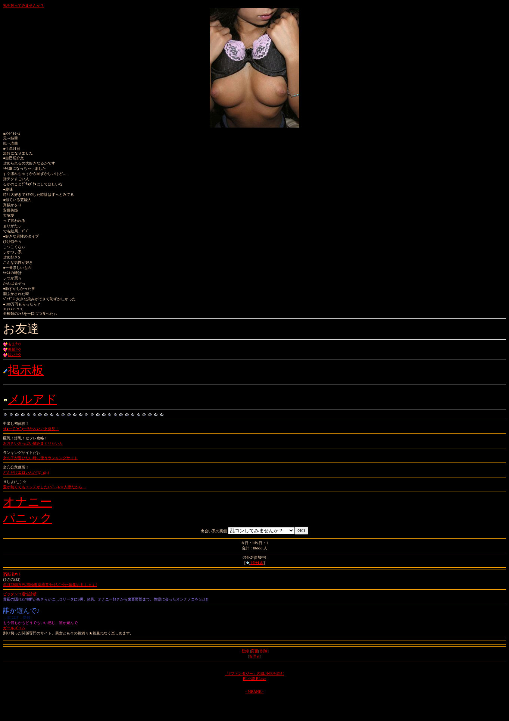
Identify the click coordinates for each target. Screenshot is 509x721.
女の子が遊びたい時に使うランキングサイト (40, 458)
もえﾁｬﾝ (14, 344)
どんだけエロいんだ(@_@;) (26, 472)
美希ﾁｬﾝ (14, 349)
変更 (254, 651)
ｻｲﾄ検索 (254, 563)
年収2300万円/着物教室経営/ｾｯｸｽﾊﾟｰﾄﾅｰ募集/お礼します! (50, 585)
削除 (264, 651)
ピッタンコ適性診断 (20, 594)
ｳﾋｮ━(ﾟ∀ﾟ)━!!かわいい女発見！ (31, 429)
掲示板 (26, 370)
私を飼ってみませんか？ (23, 5)
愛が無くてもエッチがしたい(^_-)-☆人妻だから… (44, 487)
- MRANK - (255, 691)
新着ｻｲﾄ (12, 574)
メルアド (32, 399)
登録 (245, 651)
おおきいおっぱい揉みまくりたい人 (33, 443)
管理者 (254, 656)
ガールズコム (14, 628)
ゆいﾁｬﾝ (14, 354)
